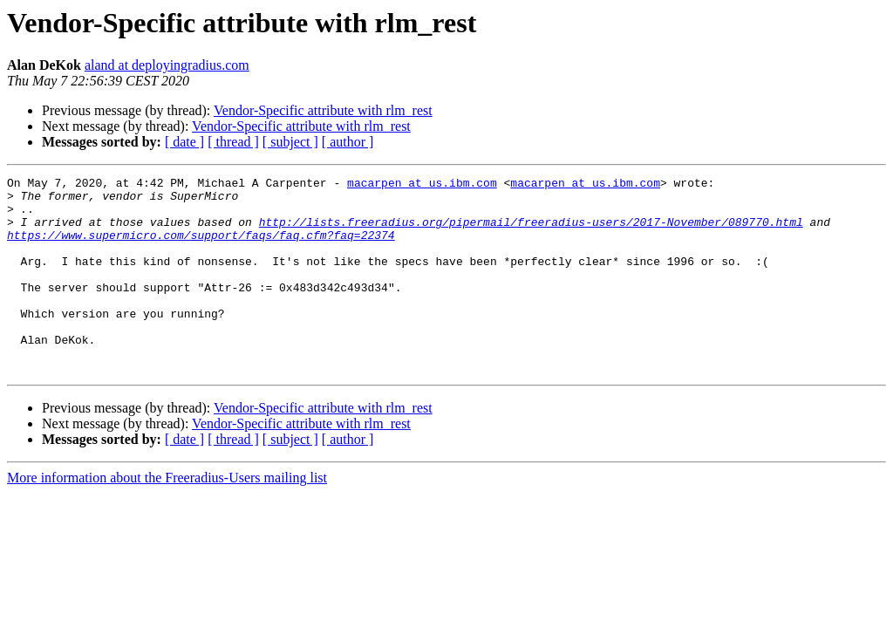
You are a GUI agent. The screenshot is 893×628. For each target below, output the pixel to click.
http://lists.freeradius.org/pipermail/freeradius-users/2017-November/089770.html (531, 232)
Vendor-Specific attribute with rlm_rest (323, 110)
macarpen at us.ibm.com (422, 185)
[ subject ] (290, 141)
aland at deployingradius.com (167, 65)
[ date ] (184, 141)
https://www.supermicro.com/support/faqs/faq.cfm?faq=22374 (201, 248)
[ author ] (348, 141)
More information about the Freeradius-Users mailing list (167, 516)
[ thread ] (233, 141)
